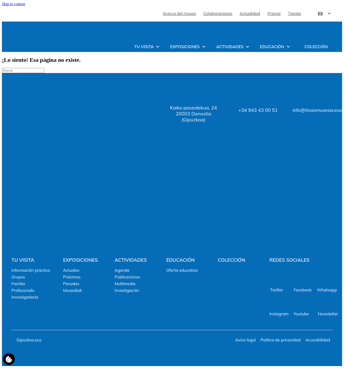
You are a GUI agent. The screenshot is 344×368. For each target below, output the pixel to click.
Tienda (294, 13)
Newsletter (328, 313)
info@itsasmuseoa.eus (317, 110)
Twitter (276, 289)
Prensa (274, 13)
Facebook (303, 289)
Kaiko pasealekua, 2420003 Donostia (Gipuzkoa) (193, 114)
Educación (272, 46)
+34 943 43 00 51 (258, 110)
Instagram (278, 313)
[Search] (23, 70)
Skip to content (13, 4)
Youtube (301, 313)
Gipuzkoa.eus (29, 339)
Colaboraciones (217, 13)
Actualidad (250, 13)
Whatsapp (327, 289)
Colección (316, 46)
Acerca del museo (179, 13)
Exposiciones (185, 46)
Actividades (229, 46)
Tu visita (144, 46)
